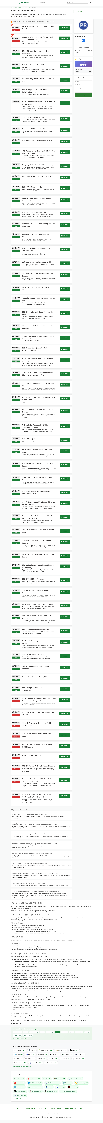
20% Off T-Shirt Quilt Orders (33, 579)
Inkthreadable (19, 1083)
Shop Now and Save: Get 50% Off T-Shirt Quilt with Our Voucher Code (38, 795)
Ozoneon (67, 1083)
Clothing (87, 1032)
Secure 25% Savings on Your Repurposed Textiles (38, 713)
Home (12, 7)
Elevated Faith (19, 1087)
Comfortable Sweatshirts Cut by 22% (36, 176)
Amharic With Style (81, 1083)
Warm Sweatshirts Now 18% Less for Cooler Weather (39, 327)
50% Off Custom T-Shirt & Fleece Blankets (38, 766)
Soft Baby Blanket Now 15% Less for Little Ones (37, 591)
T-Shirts (28, 7)
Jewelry (25, 1032)
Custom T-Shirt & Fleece (31, 755)
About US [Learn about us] (19, 1108)
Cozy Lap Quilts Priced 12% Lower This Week (36, 288)
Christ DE (29, 1058)
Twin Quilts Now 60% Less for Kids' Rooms (38, 337)
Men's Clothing (50, 1032)
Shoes (42, 1032)
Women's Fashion (17, 1032)
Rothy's (30, 1054)
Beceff (18, 1058)
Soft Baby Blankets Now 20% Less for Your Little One (38, 66)
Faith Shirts (46, 1078)
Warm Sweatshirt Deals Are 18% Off (36, 629)
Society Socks (78, 1058)
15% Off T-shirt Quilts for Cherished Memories (35, 52)
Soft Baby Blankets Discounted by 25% (37, 140)
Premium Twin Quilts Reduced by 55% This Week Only (38, 225)
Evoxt (49, 1087)
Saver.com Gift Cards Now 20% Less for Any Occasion (37, 249)
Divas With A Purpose (52, 1083)
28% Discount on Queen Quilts (34, 212)
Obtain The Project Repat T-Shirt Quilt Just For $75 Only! (38, 103)
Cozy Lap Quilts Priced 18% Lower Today (37, 165)
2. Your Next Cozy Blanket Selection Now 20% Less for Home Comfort (38, 373)
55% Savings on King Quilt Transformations (32, 689)
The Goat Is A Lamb (75, 1079)
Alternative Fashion (28, 1035)
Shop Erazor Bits (35, 1091)
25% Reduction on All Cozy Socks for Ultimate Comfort (36, 492)
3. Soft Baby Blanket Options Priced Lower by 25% (38, 384)
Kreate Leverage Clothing (68, 1091)
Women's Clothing (34, 1032)
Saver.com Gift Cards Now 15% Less (36, 129)
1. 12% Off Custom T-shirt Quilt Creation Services (37, 360)
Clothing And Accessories (20, 7)
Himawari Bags (51, 1063)
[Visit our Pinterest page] (54, 1113)
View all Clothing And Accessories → (20, 1038)
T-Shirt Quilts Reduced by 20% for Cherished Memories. (35, 426)
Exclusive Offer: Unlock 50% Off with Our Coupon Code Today (37, 780)
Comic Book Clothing (35, 1083)
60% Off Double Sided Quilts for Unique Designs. (37, 410)
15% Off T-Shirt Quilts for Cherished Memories (35, 235)
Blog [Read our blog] (81, 1108)
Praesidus (67, 1054)
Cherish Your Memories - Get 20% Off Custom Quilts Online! (36, 724)
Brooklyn (42, 1054)
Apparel (71, 1032)
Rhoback (79, 1054)
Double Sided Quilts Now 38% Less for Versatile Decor (36, 199)
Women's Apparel (17, 1035)
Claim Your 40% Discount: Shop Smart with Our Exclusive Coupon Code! (39, 699)
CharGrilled (73, 1087)
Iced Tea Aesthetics (45, 1050)
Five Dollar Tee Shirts (35, 1087)
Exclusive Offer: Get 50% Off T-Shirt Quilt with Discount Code (37, 38)
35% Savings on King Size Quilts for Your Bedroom (37, 274)
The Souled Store (34, 1079)
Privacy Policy (43, 1108)
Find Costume (19, 1050)
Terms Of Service (56, 1108)
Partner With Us (30, 1108)
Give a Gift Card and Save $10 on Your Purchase (37, 478)
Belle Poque (61, 1050)
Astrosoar (60, 1087)
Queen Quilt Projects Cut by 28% (34, 677)
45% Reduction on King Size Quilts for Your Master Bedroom (38, 152)
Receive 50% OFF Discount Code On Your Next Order (38, 27)
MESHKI (54, 1054)
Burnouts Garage (51, 1091)
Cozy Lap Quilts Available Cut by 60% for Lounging (38, 555)
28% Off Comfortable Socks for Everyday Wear (38, 313)
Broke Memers (59, 1079)
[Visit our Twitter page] (51, 1113)
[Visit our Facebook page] (48, 1113)
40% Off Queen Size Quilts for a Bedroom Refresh (38, 531)
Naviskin (65, 1058)
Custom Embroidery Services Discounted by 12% (38, 642)
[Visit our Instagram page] (57, 1113)
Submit (83, 95)
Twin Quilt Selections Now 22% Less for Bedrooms (37, 667)
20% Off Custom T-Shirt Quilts (33, 117)
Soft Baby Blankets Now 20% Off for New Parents (37, 464)
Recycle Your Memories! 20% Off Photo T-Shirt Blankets (38, 745)
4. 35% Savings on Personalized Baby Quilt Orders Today (38, 398)
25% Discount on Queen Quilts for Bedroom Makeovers (35, 349)
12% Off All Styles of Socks (32, 187)
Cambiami (41, 1058)
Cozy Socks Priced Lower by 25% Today (37, 604)
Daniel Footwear (20, 1063)
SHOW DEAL (64, 52)
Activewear (64, 1032)
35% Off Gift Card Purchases (33, 655)
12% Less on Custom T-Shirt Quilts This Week (37, 451)
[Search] (90, 2)
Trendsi (53, 1058)
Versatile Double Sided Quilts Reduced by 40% (38, 299)
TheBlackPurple (36, 1063)
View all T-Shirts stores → (18, 1098)
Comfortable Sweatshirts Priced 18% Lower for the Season (38, 503)
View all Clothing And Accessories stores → (22, 1066)
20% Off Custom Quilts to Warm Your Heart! (36, 735)
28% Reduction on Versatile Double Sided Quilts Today (38, 566)
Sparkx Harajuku (20, 1095)
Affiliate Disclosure (70, 1108)
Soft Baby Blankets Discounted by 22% (37, 262)
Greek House (19, 1079)
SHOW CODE (64, 27)
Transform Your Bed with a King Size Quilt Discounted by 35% (38, 517)
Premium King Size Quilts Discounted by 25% (38, 80)
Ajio (32, 1050)
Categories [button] (42, 2)
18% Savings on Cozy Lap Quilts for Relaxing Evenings (35, 90)
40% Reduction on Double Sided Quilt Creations (36, 617)
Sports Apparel (79, 1032)
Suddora (18, 1054)
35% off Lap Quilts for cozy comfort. (36, 439)
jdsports (74, 1050)
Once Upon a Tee (20, 1091)
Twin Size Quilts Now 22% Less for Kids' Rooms (37, 541)
